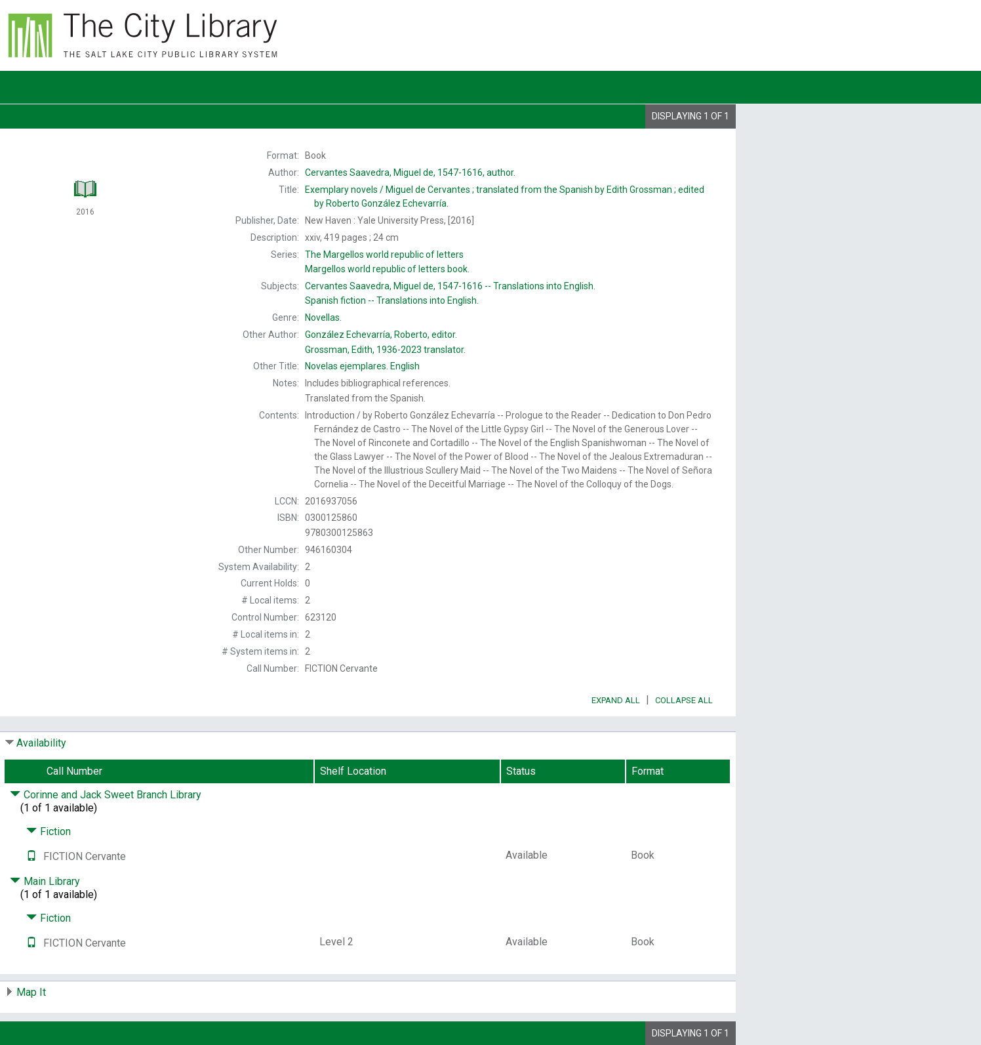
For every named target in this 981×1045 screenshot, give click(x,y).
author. (410, 172)
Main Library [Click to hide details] (45, 881)
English (362, 366)
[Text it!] (31, 856)
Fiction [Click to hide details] (48, 831)
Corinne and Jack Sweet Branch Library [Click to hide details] (105, 795)
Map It (31, 992)
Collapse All (684, 700)
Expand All (615, 700)
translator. (385, 349)
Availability (41, 743)
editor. (381, 334)
